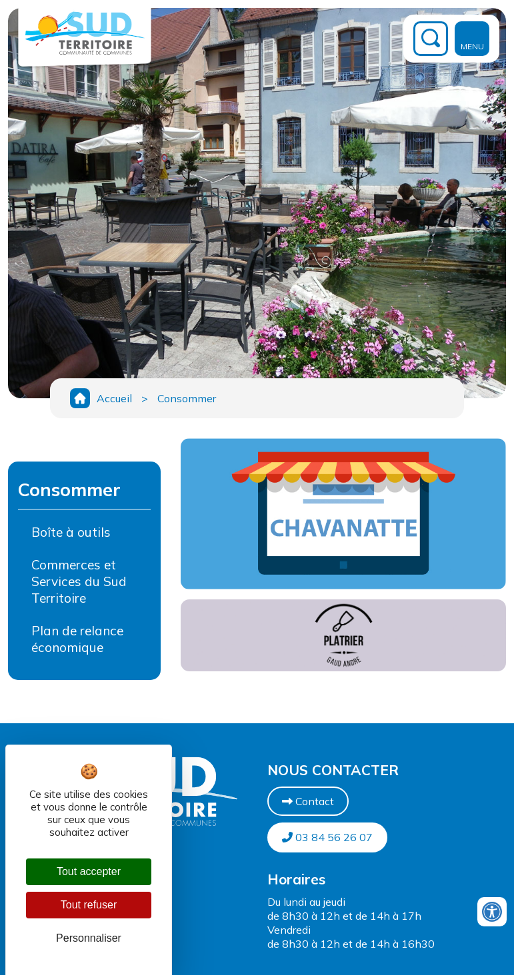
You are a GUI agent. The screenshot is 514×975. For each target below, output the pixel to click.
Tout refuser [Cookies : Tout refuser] (89, 904)
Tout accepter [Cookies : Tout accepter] (89, 871)
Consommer (186, 398)
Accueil (114, 398)
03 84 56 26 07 (327, 837)
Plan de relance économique (77, 639)
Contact (308, 801)
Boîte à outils (71, 532)
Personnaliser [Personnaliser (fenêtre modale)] (88, 938)
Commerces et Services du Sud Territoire (79, 581)
